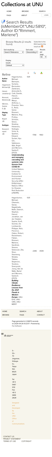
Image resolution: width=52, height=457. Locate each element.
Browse (25, 11)
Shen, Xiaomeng (16, 253)
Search (42, 11)
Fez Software (17, 326)
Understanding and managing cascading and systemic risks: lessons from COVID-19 (18, 161)
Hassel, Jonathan (15, 97)
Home (9, 11)
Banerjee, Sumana (15, 82)
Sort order (29, 50)
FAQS (22, 315)
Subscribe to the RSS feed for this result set (40, 44)
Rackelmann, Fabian (17, 236)
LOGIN (46, 15)
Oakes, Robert (17, 233)
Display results (8, 61)
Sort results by (9, 50)
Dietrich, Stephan (17, 210)
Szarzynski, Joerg (16, 267)
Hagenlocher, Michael (17, 78)
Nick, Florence (17, 229)
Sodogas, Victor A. (15, 130)
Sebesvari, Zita (17, 250)
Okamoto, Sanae (15, 203)
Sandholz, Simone (16, 246)
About (24, 15)
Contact (41, 315)
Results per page (42, 52)
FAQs (9, 15)
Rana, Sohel (15, 109)
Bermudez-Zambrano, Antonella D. (16, 88)
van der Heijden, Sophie (17, 219)
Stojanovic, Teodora (16, 263)
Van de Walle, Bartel (17, 270)
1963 (41, 135)
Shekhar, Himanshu (16, 125)
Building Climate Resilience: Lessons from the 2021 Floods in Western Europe (17, 288)
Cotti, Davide (17, 93)
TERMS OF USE (9, 441)
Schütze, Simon (15, 120)
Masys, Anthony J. (16, 101)
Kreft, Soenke (17, 222)
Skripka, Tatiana (15, 258)
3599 (41, 251)
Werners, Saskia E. (5, 106)
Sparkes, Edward (15, 135)
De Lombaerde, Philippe (16, 226)
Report (4, 119)
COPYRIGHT (26, 441)
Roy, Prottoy (17, 116)
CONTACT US (8, 436)
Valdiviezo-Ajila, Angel (16, 144)
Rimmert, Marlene (15, 113)
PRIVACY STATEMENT (12, 439)
